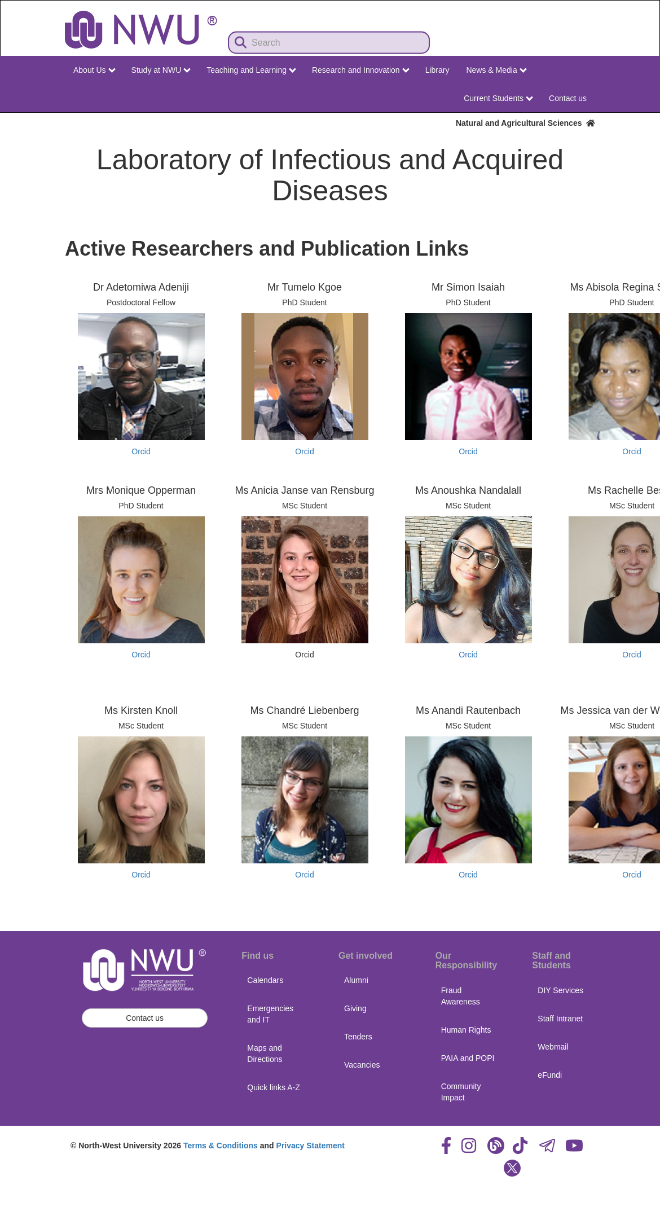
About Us (94, 69)
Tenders (358, 1036)
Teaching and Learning (251, 69)
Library (437, 69)
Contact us (568, 98)
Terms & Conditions (220, 1145)
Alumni (356, 980)
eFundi (550, 1074)
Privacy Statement (310, 1145)
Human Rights (466, 1029)
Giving (355, 1008)
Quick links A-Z (273, 1087)
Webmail (553, 1046)
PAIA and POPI (468, 1058)
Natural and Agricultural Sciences (525, 123)
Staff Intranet (560, 1018)
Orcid (140, 451)
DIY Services (560, 990)
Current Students (498, 98)
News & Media (496, 69)
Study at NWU (161, 69)
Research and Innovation (361, 69)
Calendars (265, 980)
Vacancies (362, 1064)
